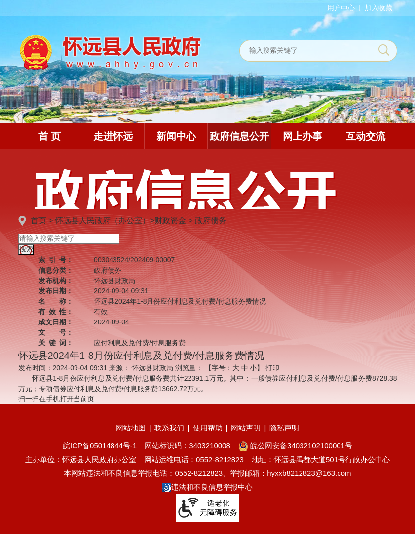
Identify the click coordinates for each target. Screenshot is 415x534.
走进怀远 (113, 136)
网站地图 (131, 428)
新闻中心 (176, 136)
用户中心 (341, 8)
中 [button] (244, 368)
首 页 (49, 136)
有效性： (55, 312)
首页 (38, 220)
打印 (272, 368)
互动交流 (365, 136)
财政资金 (170, 220)
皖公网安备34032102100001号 (295, 445)
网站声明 (246, 428)
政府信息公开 (239, 136)
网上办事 (302, 136)
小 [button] (253, 368)
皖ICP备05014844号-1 (100, 445)
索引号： (55, 260)
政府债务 (210, 220)
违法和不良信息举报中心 (207, 487)
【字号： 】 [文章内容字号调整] (234, 368)
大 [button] (235, 368)
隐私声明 (284, 428)
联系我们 (169, 428)
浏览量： (189, 368)
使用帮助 (208, 428)
